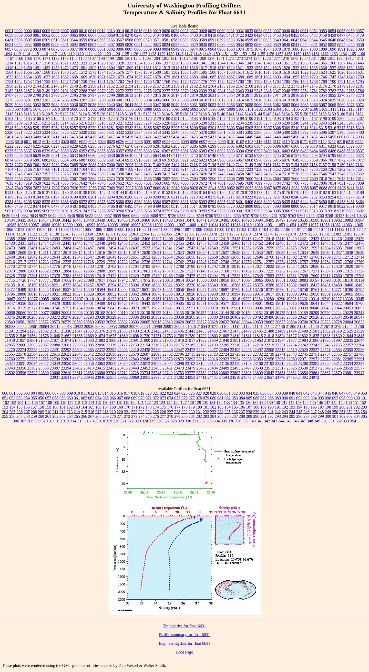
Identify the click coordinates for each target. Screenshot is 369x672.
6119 (286, 141)
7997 (129, 188)
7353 (46, 174)
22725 (235, 354)
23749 (167, 373)
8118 (360, 188)
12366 (167, 234)
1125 (125, 54)
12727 (77, 262)
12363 (133, 234)
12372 (234, 234)
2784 (341, 91)
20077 (44, 312)
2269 (92, 91)
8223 (249, 197)
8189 (9, 197)
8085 (305, 188)
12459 (224, 243)
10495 (269, 220)
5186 (212, 118)
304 (357, 416)
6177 (313, 141)
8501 (166, 206)
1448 (9, 67)
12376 (268, 234)
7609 (314, 178)
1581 (166, 72)
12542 (179, 248)
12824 (291, 266)
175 (163, 407)
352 (339, 421)
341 (260, 421)
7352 (37, 174)
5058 (249, 104)
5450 (295, 137)
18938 (213, 294)
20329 (111, 317)
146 (320, 402)
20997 (179, 326)
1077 (267, 49)
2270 (101, 91)
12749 (235, 262)
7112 (185, 165)
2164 (212, 86)
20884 (44, 326)
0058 (9, 35)
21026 (191, 326)
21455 (201, 331)
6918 (157, 160)
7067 (332, 160)
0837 (267, 44)
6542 (9, 155)
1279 (294, 58)
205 (12, 412)
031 (227, 393)
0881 (101, 49)
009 (70, 393)
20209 (314, 312)
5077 (46, 109)
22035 (348, 340)
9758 (255, 215)
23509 (258, 368)
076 (184, 398)
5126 (101, 114)
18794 (359, 289)
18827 (77, 294)
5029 (9, 104)
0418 (203, 35)
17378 (55, 275)
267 (91, 416)
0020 (166, 31)
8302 (37, 202)
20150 (246, 312)
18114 (359, 280)
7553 (9, 178)
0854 (341, 44)
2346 (267, 91)
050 (364, 393)
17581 (291, 275)
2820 (203, 95)
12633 (291, 252)
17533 (235, 275)
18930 (201, 294)
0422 (240, 35)
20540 (348, 317)
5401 (9, 137)
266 (84, 416)
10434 (10, 220)
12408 (167, 238)
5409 (37, 137)
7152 (276, 165)
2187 (28, 91)
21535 (10, 336)
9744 (191, 215)
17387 (77, 275)
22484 (224, 349)
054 (27, 398)
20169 (269, 312)
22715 (190, 354)
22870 (167, 359)
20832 (359, 322)
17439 (156, 275)
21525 (348, 331)
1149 (207, 54)
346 (296, 421)
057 (48, 398)
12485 (77, 248)
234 (220, 412)
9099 (55, 211)
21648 (55, 336)
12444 (55, 243)
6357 (120, 151)
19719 (21, 308)
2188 (37, 91)
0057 (360, 31)
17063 (145, 271)
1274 (248, 58)
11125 (43, 234)
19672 (337, 303)
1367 (341, 63)
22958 (280, 359)
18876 (156, 294)
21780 (190, 336)
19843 (111, 308)
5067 (323, 104)
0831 (212, 44)
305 (364, 416)
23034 (32, 363)
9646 (71, 215)
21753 (167, 336)
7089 (102, 165)
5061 (267, 104)
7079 (19, 165)
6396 (249, 151)
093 (306, 398)
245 (299, 412)
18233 (66, 285)
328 (174, 421)
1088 (314, 49)
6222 (9, 146)
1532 (295, 67)
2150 (92, 86)
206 (19, 412)
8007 (148, 188)
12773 (21, 266)
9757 (246, 215)
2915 (286, 95)
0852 (323, 44)
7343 (9, 174)
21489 (280, 331)
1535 (314, 67)
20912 (55, 326)
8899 (286, 206)
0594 (240, 40)
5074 (19, 109)
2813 (138, 95)
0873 (37, 49)
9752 (218, 215)
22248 (325, 345)
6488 (341, 151)
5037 (83, 104)
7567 (74, 178)
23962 (123, 377)
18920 (190, 294)
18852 (111, 294)
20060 (21, 312)
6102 (240, 141)
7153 (286, 165)
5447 (267, 137)
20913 (66, 326)
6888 (92, 160)
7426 (203, 174)
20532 (325, 317)
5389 (277, 132)
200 (342, 407)
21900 (145, 340)
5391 (295, 132)
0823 (157, 44)
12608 (10, 252)
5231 (212, 123)
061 (77, 398)
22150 (134, 345)
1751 (9, 81)
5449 (286, 137)
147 (327, 402)
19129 (122, 299)
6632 (64, 155)
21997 (337, 340)
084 (242, 398)
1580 (157, 72)
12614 (77, 252)
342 (267, 421)
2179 (341, 86)
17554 (280, 275)
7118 (194, 165)
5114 (359, 109)
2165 (221, 86)
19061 (325, 294)
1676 (138, 77)
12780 (89, 266)
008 (62, 393)
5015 (249, 100)
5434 (221, 137)
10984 (359, 220)
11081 (52, 229)
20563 (32, 322)
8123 (18, 192)
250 (335, 412)
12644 (55, 257)
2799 (111, 95)
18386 (269, 285)
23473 (179, 368)
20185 (291, 312)
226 (163, 412)
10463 (167, 220)
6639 (120, 155)
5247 (360, 123)
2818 (184, 95)
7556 (18, 178)
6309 (304, 146)
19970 (213, 308)
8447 (314, 202)
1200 (119, 58)
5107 (305, 109)
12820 (246, 266)
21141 (258, 326)
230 (192, 412)
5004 (148, 100)
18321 (167, 285)
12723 (43, 262)
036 (263, 393)
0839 (277, 44)
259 (34, 416)
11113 (350, 229)
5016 (258, 100)
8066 (258, 188)
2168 (249, 86)
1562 (350, 67)
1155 (261, 54)
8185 (350, 192)
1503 (101, 67)
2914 (277, 95)
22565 (10, 354)
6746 (194, 155)
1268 (202, 58)
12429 (359, 238)
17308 (337, 271)
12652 (145, 257)
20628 (213, 322)
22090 (77, 345)
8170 (240, 192)
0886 (120, 49)
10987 (34, 225)
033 (242, 393)
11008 (191, 225)
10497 (280, 220)
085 (249, 398)
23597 (32, 373)
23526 (291, 368)
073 (163, 398)
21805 (224, 336)
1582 (175, 72)
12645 (66, 257)
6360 (148, 151)
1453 (55, 67)
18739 (280, 289)
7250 (258, 169)
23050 (66, 363)
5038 (92, 104)
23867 (325, 373)
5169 (64, 118)
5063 (286, 104)
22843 (134, 359)
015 (113, 393)
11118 (10, 234)
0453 (277, 35)
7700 (267, 183)
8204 (111, 197)
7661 (148, 183)
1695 (295, 77)
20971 (145, 326)
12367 (178, 234)
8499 (157, 206)
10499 (291, 220)
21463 (213, 331)
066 (113, 398)
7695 (240, 183)
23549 (325, 368)
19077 (32, 299)
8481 (74, 206)
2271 (111, 91)
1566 (28, 72)
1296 (340, 58)
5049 (175, 104)
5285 (148, 128)
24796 (291, 377)
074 (170, 398)
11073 (19, 229)
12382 (336, 234)
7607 (304, 178)
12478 (359, 243)
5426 (194, 137)
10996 (124, 225)
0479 (360, 35)
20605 (145, 322)
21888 (111, 340)
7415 (175, 174)
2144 (37, 86)
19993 (246, 308)
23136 (224, 363)
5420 (138, 137)
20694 (291, 322)
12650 (122, 257)
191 (278, 407)
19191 (201, 299)
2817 (175, 95)
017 (127, 393)
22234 (291, 345)
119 (126, 402)
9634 (34, 215)
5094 (203, 109)
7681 (221, 183)
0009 (74, 31)
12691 (246, 257)
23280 (303, 363)
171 (134, 407)
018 (134, 393)
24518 (235, 377)
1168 (19, 58)
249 (328, 412)
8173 (258, 192)
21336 (66, 331)
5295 (175, 128)
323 (138, 421)
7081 (37, 165)
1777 (212, 81)
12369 (201, 234)
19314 (314, 299)
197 (321, 407)
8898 (277, 206)
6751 (240, 155)
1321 (64, 63)
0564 (92, 40)
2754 (304, 91)
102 (6, 402)
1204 (156, 58)
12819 (235, 266)
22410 (134, 349)
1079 (286, 49)
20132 (156, 312)
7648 (101, 183)
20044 (337, 308)
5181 (175, 118)
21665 (77, 336)
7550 (350, 174)
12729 (100, 262)
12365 (155, 234)
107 (42, 402)
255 (5, 416)
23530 (303, 368)
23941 (66, 377)
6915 (129, 160)
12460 (235, 243)
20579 (66, 322)
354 (353, 421)
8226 (258, 197)
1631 (360, 72)
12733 (122, 262)
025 (184, 393)
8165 (212, 192)
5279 (92, 128)
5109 (323, 109)
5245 (341, 123)
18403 (303, 285)
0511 (64, 40)
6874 (9, 160)
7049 (295, 160)
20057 (359, 308)
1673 (120, 77)
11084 (75, 229)
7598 (231, 178)
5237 (267, 123)
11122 (32, 234)
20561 (21, 322)
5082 (92, 109)
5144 (258, 114)
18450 (337, 285)
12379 (302, 234)
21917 (190, 340)
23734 (145, 373)
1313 (359, 58)
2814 (148, 95)
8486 (111, 206)
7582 (138, 178)
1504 (111, 67)
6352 (74, 151)
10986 (22, 225)
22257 (348, 345)
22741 (280, 354)
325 (152, 421)
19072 (21, 299)
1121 (89, 54)
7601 (258, 178)
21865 (43, 340)
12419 (280, 238)
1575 (111, 72)
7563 (55, 178)
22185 (190, 345)
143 (298, 402)
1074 (240, 49)
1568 (46, 72)
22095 (89, 345)
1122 (98, 54)
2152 (111, 86)
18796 (10, 294)
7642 (83, 183)
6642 (148, 155)
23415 (100, 368)
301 (335, 416)
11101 (230, 229)
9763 (292, 215)
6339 (46, 151)
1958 (9, 86)
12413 (224, 238)
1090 (332, 49)
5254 (55, 128)
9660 (126, 215)
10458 (134, 220)
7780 (295, 183)
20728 (337, 322)
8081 (286, 188)
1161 (316, 54)
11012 (202, 225)
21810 (235, 336)
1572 (83, 72)
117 (112, 402)
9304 (267, 211)
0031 (231, 31)
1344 (221, 63)
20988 (157, 326)
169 (120, 407)
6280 (148, 146)
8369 (74, 202)
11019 (247, 225)
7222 (240, 169)
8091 (332, 188)
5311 (304, 128)
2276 (157, 91)
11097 (186, 229)
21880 (89, 340)
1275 (257, 58)
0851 (314, 44)
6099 (222, 141)
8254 (332, 197)
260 (41, 416)
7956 (92, 188)
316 (88, 421)
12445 (66, 243)
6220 (359, 141)
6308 (295, 146)
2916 (295, 95)
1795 (360, 81)
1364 (314, 63)
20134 (167, 312)
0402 (148, 35)
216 (91, 412)
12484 (66, 248)
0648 (341, 40)
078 (199, 398)
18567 (77, 289)
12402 (122, 238)
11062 (336, 225)
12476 (337, 243)
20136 (190, 312)
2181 (360, 86)
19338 (348, 299)
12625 (201, 252)
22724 (224, 354)
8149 (148, 192)
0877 (74, 49)
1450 (28, 67)
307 (23, 421)
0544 (74, 40)
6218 (341, 141)
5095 (212, 109)
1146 (179, 54)
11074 (30, 229)
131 (212, 402)
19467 (167, 303)
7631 (55, 183)
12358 (88, 234)
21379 (111, 331)
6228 (64, 146)
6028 (139, 141)
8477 (55, 206)
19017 (269, 294)
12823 (280, 266)
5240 (295, 123)
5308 (277, 128)
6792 (304, 155)
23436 (122, 368)
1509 (129, 67)
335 (224, 421)
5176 (129, 118)
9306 (286, 211)
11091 (130, 229)
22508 (269, 349)
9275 (166, 211)
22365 (89, 349)
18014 (179, 280)
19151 (156, 299)
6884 (64, 160)
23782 (201, 373)
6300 (221, 146)
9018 (332, 206)
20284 (77, 317)
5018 (277, 100)
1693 (277, 77)
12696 (258, 257)
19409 (100, 303)
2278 (175, 91)
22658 (111, 354)
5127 (110, 114)
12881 (32, 271)
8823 (240, 206)
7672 (203, 183)
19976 (224, 308)
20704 (314, 322)
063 (91, 398)
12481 (32, 248)
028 (206, 393)
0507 (28, 40)
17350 (43, 275)
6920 (175, 160)
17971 (134, 280)
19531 (201, 303)
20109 (111, 312)
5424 (175, 137)
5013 (231, 100)
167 (105, 407)
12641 (21, 257)
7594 (194, 178)
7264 (360, 169)
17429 (134, 275)
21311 (55, 331)
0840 (286, 44)
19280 (269, 299)
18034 (213, 280)
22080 (55, 345)
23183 (246, 363)
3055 (332, 95)
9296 (221, 211)
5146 (276, 114)
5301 (212, 128)
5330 (101, 132)
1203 (146, 58)
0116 (120, 35)
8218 (240, 197)
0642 (295, 40)
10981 (325, 220)
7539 (304, 174)
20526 (291, 317)
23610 (66, 373)
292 (271, 416)
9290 (184, 211)
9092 (18, 211)
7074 (350, 160)
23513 (269, 368)
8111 (351, 188)
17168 (224, 271)
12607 (359, 248)
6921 (184, 160)
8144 (120, 192)
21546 (21, 336)
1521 (240, 67)
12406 (145, 238)
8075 (277, 188)
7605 (286, 178)
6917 (148, 160)
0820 (129, 44)
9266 (148, 211)
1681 (175, 77)
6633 (74, 155)
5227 (175, 123)
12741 (167, 262)
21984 (303, 340)
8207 (138, 197)
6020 (65, 141)
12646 (77, 257)
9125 (74, 211)
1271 (220, 58)
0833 (231, 44)
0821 (138, 44)
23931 (55, 377)
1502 (92, 67)
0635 (267, 40)
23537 (314, 368)
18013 (168, 280)
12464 (269, 243)
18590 (89, 289)
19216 (235, 299)
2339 (203, 91)
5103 (268, 109)
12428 (348, 238)
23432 (111, 368)
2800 (120, 95)
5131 (138, 114)
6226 (46, 146)
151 (356, 402)
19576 (213, 303)
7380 (74, 174)
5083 (102, 109)
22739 (269, 354)
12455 (179, 243)
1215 (174, 58)
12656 (190, 257)
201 (349, 407)
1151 (225, 54)
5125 (92, 114)
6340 (55, 151)
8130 (64, 192)
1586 (212, 72)
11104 (263, 229)
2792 (55, 95)
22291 (55, 349)
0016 (138, 31)
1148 (198, 54)
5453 (323, 137)
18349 (213, 285)
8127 (46, 192)
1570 (64, 72)
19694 (348, 303)
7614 (360, 178)
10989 (56, 225)
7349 (28, 174)
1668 (74, 77)
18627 (134, 289)
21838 (325, 336)
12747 (213, 262)
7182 (64, 169)
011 (84, 393)
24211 (168, 377)
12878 (359, 266)
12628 (235, 252)
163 (77, 407)
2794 (64, 95)
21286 (359, 326)
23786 (213, 373)
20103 (89, 312)
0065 (74, 35)
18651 (167, 289)
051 (5, 398)
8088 (323, 188)
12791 (201, 266)
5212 (46, 123)
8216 (221, 197)
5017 (267, 100)
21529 (359, 331)
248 (321, 412)
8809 (221, 206)
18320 (156, 285)
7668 (184, 183)
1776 (203, 81)
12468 (280, 243)
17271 (314, 271)
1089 (323, 49)
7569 (92, 178)
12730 (111, 262)
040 (292, 393)
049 (357, 393)
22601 (43, 354)
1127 (143, 54)
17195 (258, 271)
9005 (304, 206)
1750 (360, 77)
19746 (55, 308)
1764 (129, 81)
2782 (323, 91)
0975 (203, 49)
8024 (185, 188)
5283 (129, 128)
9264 (129, 211)
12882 (43, 271)
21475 (235, 331)
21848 (10, 340)
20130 (145, 312)
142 (291, 402)
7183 (74, 169)
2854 (231, 95)
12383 (347, 234)
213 (70, 412)
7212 (166, 169)
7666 (175, 183)
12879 (10, 271)
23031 (21, 363)
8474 (37, 206)
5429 (203, 137)
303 (349, 416)
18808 (21, 294)
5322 (28, 132)
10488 (235, 220)
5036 (74, 104)
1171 (46, 58)
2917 (304, 95)
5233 (231, 123)
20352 (156, 317)
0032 (240, 31)
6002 (350, 137)
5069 (341, 104)
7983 (120, 188)
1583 (184, 72)
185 (235, 407)
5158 (323, 114)
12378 (291, 234)
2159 (175, 86)
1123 (107, 54)
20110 (123, 312)
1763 (120, 81)
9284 (175, 211)
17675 (348, 275)
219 (113, 412)
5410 (46, 137)
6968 (249, 160)
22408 (122, 349)
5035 (64, 104)
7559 (46, 178)
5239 (286, 123)
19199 (213, 299)
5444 (240, 137)
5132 (147, 114)
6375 (175, 151)
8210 (166, 197)
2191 (64, 91)
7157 (323, 165)
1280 (303, 58)
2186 (18, 91)
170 (127, 407)
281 (192, 416)
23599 (43, 373)
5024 (323, 100)
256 (12, 416)
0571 (157, 40)
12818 (224, 266)
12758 (314, 262)
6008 (9, 141)
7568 (83, 178)
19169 (167, 299)
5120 (46, 114)
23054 (77, 363)
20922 (78, 326)
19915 (179, 308)
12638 (348, 252)
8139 (92, 192)
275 (149, 416)
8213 (194, 197)
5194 (286, 118)
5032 (37, 104)
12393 (55, 238)
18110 (348, 280)
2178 (332, 86)
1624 (323, 72)
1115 (35, 54)
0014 (120, 31)
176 (170, 407)
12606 (348, 248)
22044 (359, 340)
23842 (269, 373)
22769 (10, 359)
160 (55, 407)
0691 (64, 44)
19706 (359, 303)
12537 (145, 248)
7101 (148, 165)
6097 (203, 141)
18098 (326, 280)
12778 (66, 266)
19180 (190, 299)
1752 (18, 81)
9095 (37, 211)
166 (98, 407)
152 (363, 402)
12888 (100, 271)
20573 (55, 322)
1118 (62, 54)
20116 (134, 312)
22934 (235, 359)
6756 (286, 155)
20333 (122, 317)
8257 (341, 197)
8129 (55, 192)
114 (91, 402)
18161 (21, 285)
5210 (28, 123)
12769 (359, 262)
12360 (99, 234)
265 (77, 416)
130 (205, 402)
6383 (203, 151)
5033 (46, 104)
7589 (175, 178)
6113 (258, 141)
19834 (100, 308)
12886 (89, 271)
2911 (249, 95)
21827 (291, 336)
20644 (246, 322)
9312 (304, 211)
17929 (111, 280)
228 (177, 412)
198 (328, 407)
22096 (100, 345)
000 (5, 393)
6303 (249, 146)
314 (73, 421)
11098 (197, 229)
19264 (257, 299)
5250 (28, 128)
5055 (221, 104)
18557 (66, 289)
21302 (43, 331)
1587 (221, 72)
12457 (201, 243)
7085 (74, 165)
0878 (83, 49)
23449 (134, 368)
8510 (175, 206)
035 (256, 393)
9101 (64, 211)
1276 (266, 58)
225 (156, 412)
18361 (224, 285)
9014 (314, 206)
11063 (347, 225)
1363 (304, 63)
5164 (18, 118)
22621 (66, 354)
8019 (175, 188)
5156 (304, 114)
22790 (55, 359)
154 (12, 407)
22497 (258, 349)
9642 (52, 215)
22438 (145, 349)
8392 (194, 202)
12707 (303, 257)
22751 (314, 354)
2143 (28, 86)
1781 (249, 81)
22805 (77, 359)
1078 (277, 49)
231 (199, 412)
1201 (128, 58)
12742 (179, 262)
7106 (166, 165)
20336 (134, 317)
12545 (201, 248)
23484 (213, 368)
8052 (231, 188)
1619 (286, 72)
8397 (231, 202)
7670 (194, 183)
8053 (240, 188)
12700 (269, 257)
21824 (280, 336)
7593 (184, 178)
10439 (55, 220)
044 (321, 393)
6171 (304, 141)
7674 (212, 183)
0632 (258, 40)
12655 (179, 257)
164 (84, 407)
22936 (246, 359)
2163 (203, 86)
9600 (350, 211)
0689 (46, 44)
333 (210, 421)
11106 (285, 229)
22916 (213, 359)
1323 (83, 63)
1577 (129, 72)
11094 (164, 229)
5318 (350, 128)
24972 (314, 377)
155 (19, 407)
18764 (325, 289)
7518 (286, 174)
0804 (92, 44)
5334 (138, 132)
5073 (9, 109)
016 (120, 393)
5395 (314, 132)
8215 (212, 197)
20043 (325, 308)
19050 (314, 294)
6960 (221, 160)
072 (156, 398)
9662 (135, 215)
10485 (224, 220)
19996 (258, 308)
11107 (296, 229)
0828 (184, 44)
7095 (129, 165)
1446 (360, 63)
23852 (291, 373)
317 (95, 421)
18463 (359, 285)
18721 (246, 289)
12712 (348, 257)
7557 (28, 178)
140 (277, 402)
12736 (145, 262)
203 (364, 407)
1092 (350, 49)
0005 (46, 31)
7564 (64, 178)
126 (176, 402)
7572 (101, 178)
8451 (332, 202)
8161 (175, 192)
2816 (166, 95)
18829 (89, 294)
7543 (314, 174)
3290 (111, 100)
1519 (221, 67)
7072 (341, 160)
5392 (304, 132)
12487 (89, 248)
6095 (185, 141)
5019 (286, 100)
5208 (9, 123)
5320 (9, 132)
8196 (46, 197)
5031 (28, 104)
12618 (122, 252)
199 (335, 407)
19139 (134, 299)
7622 (46, 183)
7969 (111, 188)
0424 (258, 35)
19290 (280, 299)
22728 (246, 354)
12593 (314, 248)
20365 (190, 317)
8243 (286, 197)
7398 (120, 174)
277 (163, 416)
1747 (332, 77)
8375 (101, 202)
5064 (295, 104)
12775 (43, 266)
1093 (360, 49)
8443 (295, 202)
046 (335, 393)
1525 (277, 67)
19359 (32, 303)
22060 (21, 345)
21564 (32, 336)
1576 (120, 72)
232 (206, 412)
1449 (18, 67)
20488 (246, 317)
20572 (43, 322)
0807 (111, 44)
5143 (249, 114)
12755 (291, 262)
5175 (120, 118)
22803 (66, 359)
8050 (222, 188)
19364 (43, 303)
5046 (148, 104)
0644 (314, 40)
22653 (100, 354)
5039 (101, 104)
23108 (201, 363)
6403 (286, 151)
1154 (252, 54)
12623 (179, 252)
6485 (323, 151)
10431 (350, 215)
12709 (325, 257)
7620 (37, 183)
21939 (213, 340)
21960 (246, 340)
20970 (134, 326)
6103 (249, 141)
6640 (129, 155)
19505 (179, 303)
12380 (313, 234)
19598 (246, 303)
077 (192, 398)
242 (278, 412)
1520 (231, 67)
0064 (64, 35)
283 (206, 416)
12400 (100, 238)
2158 (166, 86)
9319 (341, 211)
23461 (167, 368)
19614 (280, 303)
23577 (359, 368)
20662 (269, 322)
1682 (184, 77)
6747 (203, 155)
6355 (101, 151)
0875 (55, 49)
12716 (10, 262)
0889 (148, 49)
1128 (152, 54)
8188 (360, 192)
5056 (231, 104)
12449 (111, 243)
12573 (280, 248)
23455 (156, 368)
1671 (101, 77)
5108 (314, 109)
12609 (21, 252)
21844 (348, 336)
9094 (28, 211)
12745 (201, 262)
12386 (21, 238)
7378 (64, 174)
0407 (184, 35)
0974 (194, 49)
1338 (175, 63)
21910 (179, 340)
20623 (190, 322)
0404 (157, 35)
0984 (212, 49)
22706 (179, 354)
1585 (203, 72)
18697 (224, 289)
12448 (100, 243)
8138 (83, 192)
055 (34, 398)
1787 (304, 81)
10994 (101, 225)
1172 (55, 58)
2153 (120, 86)
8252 (314, 197)
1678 (157, 77)
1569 (55, 72)
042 (306, 393)
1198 (101, 58)
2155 (138, 86)
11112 (339, 229)
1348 (258, 63)
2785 (350, 91)
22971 (303, 359)
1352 (295, 63)
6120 (295, 141)
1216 (183, 58)
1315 (18, 63)
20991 (168, 326)
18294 (111, 285)
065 (105, 398)
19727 (32, 308)
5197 (314, 118)
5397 (332, 132)
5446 (258, 137)
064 (98, 398)
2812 (129, 95)
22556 (359, 349)
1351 (286, 63)
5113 (350, 109)
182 (213, 407)
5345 (166, 132)
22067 (43, 345)
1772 (194, 81)
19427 (122, 303)
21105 (224, 326)
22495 (235, 349)
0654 (28, 44)
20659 (258, 322)
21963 (258, 340)
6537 (360, 151)
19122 (111, 299)
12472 (303, 243)
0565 (101, 40)
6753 (258, 155)
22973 (325, 359)
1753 (28, 81)
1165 (352, 54)
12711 (337, 257)
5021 (304, 100)
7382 (83, 174)
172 (141, 407)
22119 (111, 345)
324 (145, 421)
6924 (212, 160)
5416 (101, 137)
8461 (350, 202)
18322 (179, 285)
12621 (156, 252)
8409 (267, 202)
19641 (314, 303)
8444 (304, 202)
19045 (303, 294)
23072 (134, 363)
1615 (249, 72)
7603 (267, 178)
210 (48, 412)
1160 (307, 54)
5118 (28, 114)
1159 (297, 54)
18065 (258, 280)
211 (55, 412)
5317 (341, 128)
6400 (267, 151)
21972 (269, 340)
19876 (156, 308)
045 (328, 393)
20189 (303, 312)
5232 (221, 123)
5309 (286, 128)
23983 (145, 377)
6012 (37, 141)
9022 (341, 206)
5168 (55, 118)
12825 (303, 266)
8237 (277, 197)
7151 (267, 165)
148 (334, 402)
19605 (269, 303)
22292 (66, 349)
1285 (331, 58)
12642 (32, 257)
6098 (212, 141)
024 (177, 393)
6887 (83, 160)
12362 (122, 234)
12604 (325, 248)
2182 (9, 91)
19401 (89, 303)
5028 (360, 100)
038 (278, 393)
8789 (203, 206)
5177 (138, 118)
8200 (83, 197)
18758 (303, 289)
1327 (111, 63)
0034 (258, 31)
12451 (134, 243)
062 (84, 398)
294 (285, 416)
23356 (21, 368)
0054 (332, 31)
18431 (325, 285)
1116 (44, 54)
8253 (323, 197)
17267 (303, 271)
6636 (92, 155)
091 (292, 398)
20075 (32, 312)
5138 (203, 114)
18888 (167, 294)
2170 (267, 86)
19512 (190, 303)
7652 (120, 183)
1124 (116, 54)
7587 (166, 178)
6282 (166, 146)
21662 (66, 336)
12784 (134, 266)
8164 (203, 192)
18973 (224, 294)
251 (342, 412)
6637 (101, 155)
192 (285, 407)
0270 (129, 35)
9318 (332, 211)
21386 (122, 331)
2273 (129, 91)
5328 (83, 132)
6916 (138, 160)
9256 (101, 211)
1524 (267, 67)
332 (202, 421)
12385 (10, 238)
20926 (89, 326)
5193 (277, 118)
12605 (337, 248)
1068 (231, 49)
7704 (277, 183)
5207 (360, 118)
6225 (37, 146)
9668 (154, 215)
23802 (224, 373)
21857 (21, 340)
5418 (120, 137)
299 (321, 416)
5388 (267, 132)
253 (357, 412)
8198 (64, 197)
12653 (156, 257)
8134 (74, 192)
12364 (144, 234)
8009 (157, 188)
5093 (194, 109)
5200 (341, 118)
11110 (318, 229)
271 (120, 416)
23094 (167, 363)
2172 (286, 86)
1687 (231, 77)
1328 (120, 63)
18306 (134, 285)
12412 (213, 238)
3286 (74, 100)
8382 (138, 202)
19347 (10, 303)
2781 (314, 91)
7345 (18, 174)
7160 (350, 165)
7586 (157, 178)
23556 (337, 368)
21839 (337, 336)
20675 (280, 322)
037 (271, 393)
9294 (212, 211)
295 (292, 416)
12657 (201, 257)
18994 (235, 294)
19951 (190, 308)
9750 (209, 215)
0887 (129, 49)
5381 (221, 132)
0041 (295, 31)
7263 (350, 169)
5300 (203, 128)
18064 (247, 280)
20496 (269, 317)
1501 (83, 67)
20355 (167, 317)
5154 (286, 114)
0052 (314, 31)
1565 (18, 72)
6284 (184, 146)
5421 (148, 137)
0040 (286, 31)
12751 (258, 262)
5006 (166, 100)
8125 (28, 192)
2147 (64, 86)
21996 (325, 340)
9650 (80, 215)
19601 (258, 303)
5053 (212, 104)
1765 (138, 81)
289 (249, 416)
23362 (32, 368)
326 (159, 421)
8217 (231, 197)
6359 (138, 151)
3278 (360, 95)
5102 (258, 109)
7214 (184, 169)
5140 (221, 114)
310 (45, 421)
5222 (129, 123)
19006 (246, 294)
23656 (89, 373)
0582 (175, 40)
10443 (77, 220)
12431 (21, 243)
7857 (37, 188)
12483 (55, 248)
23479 (190, 368)
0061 (37, 35)
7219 (212, 169)
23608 (55, 373)
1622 (304, 72)
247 (314, 412)
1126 (134, 54)
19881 (167, 308)
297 (306, 416)
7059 (314, 160)
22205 (224, 345)
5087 (139, 109)
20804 (348, 322)
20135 (178, 312)
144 (306, 402)
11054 (291, 225)
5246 (350, 123)
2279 (184, 91)
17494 (213, 275)
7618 (18, 183)
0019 (157, 31)
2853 (221, 95)
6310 (314, 146)
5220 (111, 123)
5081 (83, 109)
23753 (179, 373)
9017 (323, 206)
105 (27, 402)
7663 (157, 183)
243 (285, 412)
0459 (332, 35)
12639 (359, 252)
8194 (37, 197)
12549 (213, 248)
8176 (286, 192)
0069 (111, 35)
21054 (202, 326)
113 (84, 402)
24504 (224, 377)
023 (170, 393)
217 (98, 412)
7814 (332, 183)
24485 (212, 377)
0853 (332, 44)
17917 (100, 280)
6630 (46, 155)
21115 (235, 326)
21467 (224, 331)
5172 (92, 118)
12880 (21, 271)
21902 (156, 340)
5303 (231, 128)
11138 (54, 234)
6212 (332, 141)
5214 (64, 123)
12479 (10, 248)
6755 (277, 155)
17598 (303, 275)
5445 (249, 137)
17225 (269, 271)
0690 (55, 44)
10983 (348, 220)
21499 (303, 331)
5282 (120, 128)
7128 (203, 165)
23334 (348, 363)
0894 (166, 49)
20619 (167, 322)
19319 (325, 299)
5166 (37, 118)
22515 (280, 349)
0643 (304, 40)
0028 (203, 31)
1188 (83, 58)
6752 (249, 155)
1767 (157, 81)
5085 (120, 109)
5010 (203, 100)
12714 (359, 257)
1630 (350, 72)
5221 (120, 123)
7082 (46, 165)
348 (310, 421)
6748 (212, 155)
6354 (92, 151)
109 (56, 402)
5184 (203, 118)
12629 (246, 252)
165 (91, 407)
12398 (89, 238)
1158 (288, 54)
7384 (92, 174)
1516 (194, 67)
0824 (166, 44)
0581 (166, 40)
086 (256, 398)
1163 (334, 54)
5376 (184, 132)
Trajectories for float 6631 (184, 626)
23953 (111, 377)
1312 (349, 58)
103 (13, 402)
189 (263, 407)
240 (263, 412)
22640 (77, 354)
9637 (43, 215)
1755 (46, 81)
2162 (194, 86)
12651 (134, 257)
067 (120, 398)
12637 (337, 252)
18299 (122, 285)
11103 (252, 229)
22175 (179, 345)
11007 (180, 225)
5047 (157, 104)
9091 (9, 211)
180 (199, 407)
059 (62, 398)
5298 (184, 128)
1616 (258, 72)
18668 (190, 289)
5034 (55, 104)
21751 (156, 336)
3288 (92, 100)
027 (199, 393)
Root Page (184, 652)
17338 (21, 275)
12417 (258, 238)
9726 (172, 215)
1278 (285, 58)
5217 (92, 123)
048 (349, 393)
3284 (55, 100)
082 (227, 398)
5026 (341, 100)
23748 (156, 373)
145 (313, 402)
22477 (213, 349)
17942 (123, 280)
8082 (295, 188)
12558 (258, 248)
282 (199, 416)
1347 (249, 63)
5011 (212, 100)
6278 (129, 146)
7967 (102, 188)
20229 (348, 312)
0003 (28, 31)
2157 (157, 86)
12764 (325, 262)
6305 (267, 146)
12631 (269, 252)
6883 (55, 160)
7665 (166, 183)
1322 (74, 63)
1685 (212, 77)
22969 (291, 359)
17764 (32, 280)
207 (27, 412)
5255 (64, 128)
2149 (83, 86)
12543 (190, 248)
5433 (212, 137)
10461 (156, 220)
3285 (64, 100)
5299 (194, 128)
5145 (267, 114)
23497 (246, 368)
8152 (166, 192)
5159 (332, 114)
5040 (111, 104)
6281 (157, 146)
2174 (304, 86)
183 (220, 407)
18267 (89, 285)
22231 (280, 345)
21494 (291, 331)
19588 (235, 303)
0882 (111, 49)
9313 (314, 211)
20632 (224, 322)
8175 (277, 192)
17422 (111, 275)
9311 (295, 211)
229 (184, 412)
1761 (101, 81)
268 (98, 416)
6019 (56, 141)
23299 (325, 363)
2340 (212, 91)
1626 (341, 72)
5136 (184, 114)
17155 (213, 271)
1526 (286, 67)
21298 (32, 331)
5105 (286, 109)
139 (270, 402)
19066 (359, 294)
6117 (277, 141)
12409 (179, 238)
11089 (108, 229)
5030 (18, 104)
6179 (323, 141)
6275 (101, 146)
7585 (148, 178)
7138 (212, 165)
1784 (277, 81)
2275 (148, 91)
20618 (156, 322)
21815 (258, 336)
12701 (280, 257)
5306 (258, 128)
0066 (83, 35)
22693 (156, 354)
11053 (280, 225)
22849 (145, 359)
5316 (332, 128)
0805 (101, 44)
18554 (55, 289)
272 (127, 416)
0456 (304, 35)
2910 (240, 95)
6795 (332, 155)
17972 (145, 280)
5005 (157, 100)
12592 (303, 248)
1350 (277, 63)
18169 (32, 285)
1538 (341, 67)
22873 (179, 359)
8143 (111, 192)
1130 (170, 54)
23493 (235, 368)
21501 (314, 331)
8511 (184, 206)
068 (127, 398)
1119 (71, 54)
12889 (111, 271)
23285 (314, 363)
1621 (295, 72)
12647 (89, 257)
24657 (269, 377)
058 (55, 398)
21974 (280, 340)
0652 (18, 44)
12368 (189, 234)
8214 (203, 197)
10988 (45, 225)
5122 (64, 114)
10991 (79, 225)
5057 (240, 104)
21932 (201, 340)
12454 (167, 243)
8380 (120, 202)
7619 (28, 183)
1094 (8, 54)
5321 (18, 132)
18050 (224, 280)
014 (105, 393)
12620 (145, 252)
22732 (258, 354)
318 (102, 421)
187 (249, 407)
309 (37, 421)
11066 (8, 229)
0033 (249, 31)
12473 (314, 243)
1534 (304, 67)
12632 (280, 252)
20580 (77, 322)
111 (70, 402)
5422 (157, 137)
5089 (157, 109)
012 (91, 393)
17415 (100, 275)
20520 (280, 317)
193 (292, 407)
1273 (239, 58)
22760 (359, 354)
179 (192, 407)
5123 (73, 114)
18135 (10, 285)
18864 (145, 294)
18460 (348, 285)
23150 (235, 363)
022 (163, 393)
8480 (64, 206)
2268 (83, 91)
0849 (304, 44)
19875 (145, 308)
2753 (295, 91)
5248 (9, 128)
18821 (55, 294)
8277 (350, 197)
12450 (122, 243)
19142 (145, 299)
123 (155, 402)
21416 (145, 331)
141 (284, 402)
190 (271, 407)
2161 (184, 86)
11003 (169, 225)
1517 (203, 67)
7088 (92, 165)
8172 (249, 192)
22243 (314, 345)
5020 (295, 100)
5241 (304, 123)
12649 (111, 257)
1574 (101, 72)
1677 (148, 77)
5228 (184, 123)
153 (5, 407)
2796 (83, 95)
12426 (337, 238)
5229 (194, 123)
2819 (194, 95)
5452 (314, 137)
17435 (145, 275)
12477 (348, 243)
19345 (359, 299)
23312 (337, 363)
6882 (46, 160)
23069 (111, 363)
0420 (221, 35)
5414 (83, 137)
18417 (314, 285)
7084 (65, 165)
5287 (157, 128)
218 (105, 412)
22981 (337, 359)
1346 (240, 63)
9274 (157, 211)
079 (206, 398)
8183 (332, 192)
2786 (360, 91)
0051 (304, 31)
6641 (138, 155)
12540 (156, 248)
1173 (64, 58)
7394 (111, 174)
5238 (277, 123)
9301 (240, 211)
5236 (258, 123)
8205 (120, 197)
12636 (325, 252)
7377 (55, 174)
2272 (120, 91)
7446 (231, 174)
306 (16, 421)
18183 (43, 285)
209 (41, 412)
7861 (46, 188)
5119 (36, 114)
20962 (123, 326)
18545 (43, 289)
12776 (55, 266)
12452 (145, 243)
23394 (66, 368)
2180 (350, 86)
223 (141, 412)
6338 (37, 151)
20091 (66, 312)
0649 (350, 40)
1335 (148, 63)
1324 (92, 63)
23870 (337, 373)
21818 (269, 336)
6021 (74, 141)
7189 (129, 169)
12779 (77, 266)
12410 (190, 238)
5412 (64, 137)
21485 (258, 331)
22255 (337, 345)
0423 (249, 35)
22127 (122, 345)
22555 (348, 349)
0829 (194, 44)
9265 (138, 211)
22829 (111, 359)
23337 (359, 363)
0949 (175, 49)
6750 (231, 155)
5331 (111, 132)
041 (299, 393)
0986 (221, 49)
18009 (156, 280)
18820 (43, 294)
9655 (98, 215)
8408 (258, 202)
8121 (9, 192)
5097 (222, 109)
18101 (337, 280)
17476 (201, 275)
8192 (18, 197)
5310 (295, 128)
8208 (148, 197)
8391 (184, 202)
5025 (332, 100)
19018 (280, 294)
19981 (235, 308)
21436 (179, 331)
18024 (190, 280)
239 (256, 412)
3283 (46, 100)
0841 (295, 44)
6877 (18, 160)
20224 (336, 312)
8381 (129, 202)
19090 (55, 299)
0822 (148, 44)
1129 (161, 54)
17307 (325, 271)
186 (242, 407)
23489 (224, 368)
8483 (92, 206)
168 (113, 407)
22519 (291, 349)
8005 (139, 188)
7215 (194, 169)
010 (77, 393)
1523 (258, 67)
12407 (156, 238)
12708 (314, 257)
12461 (246, 243)
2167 (240, 86)
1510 (138, 67)
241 (271, 412)
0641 (286, 40)
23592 (10, 373)
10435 (21, 220)
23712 (122, 373)
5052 (203, 104)
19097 (66, 299)
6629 (37, 155)
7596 (212, 178)
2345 (258, 91)
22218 (258, 345)
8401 (240, 202)
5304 (240, 128)
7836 (350, 183)
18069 (269, 280)
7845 (9, 188)
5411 (55, 137)
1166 (361, 54)
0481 (9, 40)
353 (346, 421)
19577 (224, 303)
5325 (55, 132)
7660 (138, 183)
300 (328, 416)
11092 (142, 229)
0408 (194, 35)
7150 (258, 165)
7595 (203, 178)
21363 (89, 331)
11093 (153, 229)
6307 (286, 146)
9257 (111, 211)
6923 (203, 160)
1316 (28, 63)
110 (63, 402)
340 (253, 421)
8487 (120, 206)
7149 (249, 165)
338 (238, 421)
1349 (267, 63)
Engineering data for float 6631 (184, 643)
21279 (336, 326)
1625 (332, 72)
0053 (323, 31)
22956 (269, 359)
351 (332, 421)
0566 (111, 40)
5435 (231, 137)
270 (113, 416)
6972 (267, 160)
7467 (249, 174)
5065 (304, 104)
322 (131, 421)
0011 (92, 31)
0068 (101, 35)
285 (220, 416)
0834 (240, 44)
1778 (221, 81)
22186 (201, 345)
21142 (269, 326)
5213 (55, 123)
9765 (310, 215)
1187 (73, 58)
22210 (235, 345)
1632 (9, 77)
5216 (83, 123)
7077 (360, 160)
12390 (43, 238)
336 (231, 421)
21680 (122, 336)
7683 (231, 183)
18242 (77, 285)
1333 (129, 63)
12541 (167, 248)
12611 (43, 252)
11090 (119, 229)
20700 (303, 322)
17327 (359, 271)
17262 (280, 271)
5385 (249, 132)
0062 (46, 35)
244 (292, 412)
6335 (9, 151)
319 (109, 421)
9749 (200, 215)
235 (227, 412)
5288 (166, 128)
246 (306, 412)
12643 (43, 257)
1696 (304, 77)
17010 (134, 271)
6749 (221, 155)
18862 (134, 294)
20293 (89, 317)
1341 (203, 63)
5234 (240, 123)
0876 (64, 49)
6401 (277, 151)
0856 (360, 44)
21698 (134, 336)
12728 (89, 262)
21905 (167, 340)
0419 (212, 35)
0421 (231, 35)
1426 (350, 63)
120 (133, 402)
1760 (92, 81)
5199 (332, 118)
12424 (325, 238)
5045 (138, 104)
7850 (28, 188)
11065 (358, 225)
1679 (166, 77)
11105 (274, 229)
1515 (184, 67)
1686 (221, 77)
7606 (295, 178)
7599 (240, 178)
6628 (28, 155)
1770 (184, 81)
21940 (224, 340)
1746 (323, 77)
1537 (332, 67)
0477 (341, 35)
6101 (231, 141)
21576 (43, 336)
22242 (303, 345)
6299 (212, 146)
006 (48, 393)
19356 (21, 303)
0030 (221, 31)
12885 (77, 271)
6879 (28, 160)
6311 (323, 146)
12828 (337, 266)
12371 (223, 234)
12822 (269, 266)
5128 (120, 114)
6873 (360, 155)
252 (349, 412)
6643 (157, 155)
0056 (350, 31)
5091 (175, 109)
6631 (55, 155)
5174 (111, 118)
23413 (89, 368)
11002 (158, 225)
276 (156, 416)
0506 (18, 40)
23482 (201, 368)
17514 (224, 275)
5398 (341, 132)
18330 (190, 285)
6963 (231, 160)
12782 (111, 266)
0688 (37, 44)
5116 (19, 114)
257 (19, 416)
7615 (9, 183)
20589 (89, 322)
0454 (286, 35)
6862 (341, 155)
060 (70, 398)
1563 (360, 67)
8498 (148, 206)
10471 (201, 220)
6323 (332, 146)
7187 (111, 169)
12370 (212, 234)
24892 (303, 377)
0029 (212, 31)
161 (62, 407)
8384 (157, 202)
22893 (190, 359)
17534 (246, 275)
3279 (9, 100)
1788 (314, 81)
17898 (89, 280)
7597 (221, 178)
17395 (89, 275)
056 (41, 398)
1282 (322, 58)
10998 (146, 225)
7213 (175, 169)
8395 (221, 202)
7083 (56, 165)
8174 (267, 192)
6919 (166, 160)
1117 (53, 54)
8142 (101, 192)
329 (181, 421)
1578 (138, 72)
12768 (348, 262)
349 (317, 421)
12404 (134, 238)
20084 (55, 312)
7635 (64, 183)
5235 (249, 123)
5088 (148, 109)
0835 (249, 44)
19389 (66, 303)
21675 (111, 336)
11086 (97, 229)
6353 (83, 151)
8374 (92, 202)
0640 (277, 40)
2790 (37, 95)
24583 (257, 377)
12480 (21, 248)
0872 (28, 49)
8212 (184, 197)
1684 (203, 77)
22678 (134, 354)
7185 (92, 169)
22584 (32, 354)
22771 (21, 359)
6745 (184, 155)
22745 (303, 354)
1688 (240, 77)
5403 (28, 137)
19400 (77, 303)
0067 (92, 35)
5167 (46, 118)
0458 (323, 35)
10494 (258, 220)
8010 (166, 188)
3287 (83, 100)
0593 (231, 40)
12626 (213, 252)
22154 (145, 345)
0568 (129, 40)
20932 (100, 326)
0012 (101, 31)
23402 (77, 368)
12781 (100, 266)
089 (278, 398)
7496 (267, 174)
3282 (37, 100)
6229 (74, 146)
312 (59, 421)
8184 (341, 192)
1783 (267, 81)
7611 (332, 178)
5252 (46, 128)
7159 (341, 165)
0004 (37, 31)
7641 (74, 183)
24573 (246, 377)
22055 (10, 345)
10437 (43, 220)
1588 (231, 72)
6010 (19, 141)
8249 (304, 197)
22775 (32, 359)
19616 (291, 303)
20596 (111, 322)
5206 (350, 118)
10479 (213, 220)
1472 (64, 67)
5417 (111, 137)
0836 (258, 44)
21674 (100, 336)
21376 (100, 331)
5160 (341, 114)
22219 (269, 345)
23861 (314, 373)
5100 (240, 109)
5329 (92, 132)
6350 (64, 151)
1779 (231, 81)
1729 (314, 77)
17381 (66, 275)
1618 (277, 72)
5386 (258, 132)
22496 (246, 349)
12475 (325, 243)
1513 (166, 67)
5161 (350, 114)
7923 (65, 188)
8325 (46, 202)
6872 (350, 155)
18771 (337, 289)
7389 (101, 174)
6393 (231, 151)
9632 (24, 215)
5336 (148, 132)
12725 (66, 262)
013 (98, 393)
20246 (10, 317)
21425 (156, 331)
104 (20, 402)
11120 (21, 234)
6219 (350, 141)
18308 (145, 285)
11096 (175, 229)
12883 (55, 271)
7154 (295, 165)
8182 (323, 192)
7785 (304, 183)
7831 (341, 183)
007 (55, 393)
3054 (323, 95)
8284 (18, 202)
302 (342, 416)
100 (357, 398)
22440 (156, 349)
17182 (246, 271)
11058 (325, 225)
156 (27, 407)
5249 (18, 128)
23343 (10, 368)
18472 (10, 289)
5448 (277, 137)
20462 (235, 317)
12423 (314, 238)
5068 (332, 104)
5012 (221, 100)
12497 (134, 248)
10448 (89, 220)
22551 (325, 349)
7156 (313, 165)
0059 (18, 35)
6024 (102, 141)
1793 (350, 81)
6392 (221, 151)
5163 (9, 118)
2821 (212, 95)
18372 (246, 285)
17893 (78, 280)
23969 (134, 377)
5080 (74, 109)
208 (34, 412)
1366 (332, 63)
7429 (212, 174)
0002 (18, 31)
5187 (221, 118)
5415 (92, 137)
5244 (332, 123)
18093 (303, 280)
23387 (55, 368)
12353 (76, 234)
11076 (41, 229)
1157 (279, 54)
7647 (92, 183)
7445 (221, 174)
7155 (304, 165)
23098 (179, 363)
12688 (235, 257)
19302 (303, 299)
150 (349, 402)
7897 (56, 188)
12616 (100, 252)
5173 (101, 118)
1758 (74, 81)
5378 (203, 132)
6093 (166, 141)
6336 (18, 151)
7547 (332, 174)
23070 (122, 363)
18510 (32, 289)
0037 (277, 31)
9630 (6, 215)
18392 (291, 285)
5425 (184, 137)
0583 (184, 40)
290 (256, 416)
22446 (167, 349)
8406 (249, 202)
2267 (74, 91)
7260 (323, 169)
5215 (74, 123)
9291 (194, 211)
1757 (64, 81)
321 (123, 421)
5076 (37, 109)
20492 (258, 317)
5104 (277, 109)
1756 (55, 81)
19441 (134, 303)
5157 (313, 114)
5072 (360, 104)
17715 (10, 280)
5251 (37, 128)
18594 (100, 289)
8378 (111, 202)
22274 (21, 349)
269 (105, 416)
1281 (313, 58)
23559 (348, 368)
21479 (246, 331)
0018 (148, 31)
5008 (184, 100)
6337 (28, 151)
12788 (179, 266)
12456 (190, 243)
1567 (37, 72)
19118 (100, 299)
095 (321, 398)
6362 (166, 151)
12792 (213, 266)
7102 (157, 165)
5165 (28, 118)
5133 (156, 114)
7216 (203, 169)
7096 (139, 165)
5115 (9, 114)
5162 (359, 114)
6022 (83, 141)
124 (162, 402)
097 (335, 398)
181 (206, 407)
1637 (46, 77)
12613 (66, 252)
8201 (92, 197)
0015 (129, 31)
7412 (166, 174)
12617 (111, 252)
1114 (26, 54)
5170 (74, 118)
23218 (280, 363)
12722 (32, 262)
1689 (249, 77)
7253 (286, 169)
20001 (269, 308)
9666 (144, 215)
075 (177, 398)
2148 (74, 86)
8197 (55, 197)
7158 (332, 165)
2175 (314, 86)
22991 (359, 359)
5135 (175, 114)
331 (195, 421)
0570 (148, 40)
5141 (230, 114)
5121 (55, 114)
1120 (80, 54)
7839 (360, 183)
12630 (258, 252)
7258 (314, 169)
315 (80, 421)
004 (34, 393)
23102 (190, 363)
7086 (83, 165)
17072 (156, 271)
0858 (18, 49)
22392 (111, 349)
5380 (212, 132)
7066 (323, 160)
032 (235, 393)
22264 (359, 345)
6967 (240, 160)
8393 (203, 202)
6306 (277, 146)
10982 (337, 220)
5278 (83, 128)
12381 (325, 234)
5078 (56, 109)
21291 (10, 331)
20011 (291, 308)
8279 (360, 197)
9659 (117, 215)
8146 (138, 192)
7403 (138, 174)
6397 (258, 151)
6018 (46, 141)
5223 (138, 123)
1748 (341, 77)
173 (149, 407)
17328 (10, 275)
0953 (184, 49)
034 (249, 393)
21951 (235, 340)
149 (342, 402)
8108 (341, 188)
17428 (122, 275)
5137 (193, 114)
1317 (37, 63)
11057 (313, 225)
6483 (304, 151)
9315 (323, 211)
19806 (89, 308)
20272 (55, 317)
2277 (166, 91)
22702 (167, 354)
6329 (350, 146)
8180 (314, 192)
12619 (134, 252)
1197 (92, 58)
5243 (323, 123)
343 (274, 421)
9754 (227, 215)
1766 (148, 81)
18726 (258, 289)
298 (314, 416)
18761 (314, 289)
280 (184, 416)
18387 (280, 285)
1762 (111, 81)
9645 (61, 215)
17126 (179, 271)
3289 (101, 100)
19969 (201, 308)
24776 (280, 377)
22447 (179, 349)
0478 (350, 35)
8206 (129, 197)
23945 (89, 377)
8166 (221, 192)
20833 (10, 326)
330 (188, 421)
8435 (286, 202)
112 (77, 402)
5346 (175, 132)
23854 (303, 373)
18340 (201, 285)
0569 (138, 40)
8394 (212, 202)
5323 (37, 132)
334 (217, 421)
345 (288, 421)
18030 (202, 280)
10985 (11, 225)
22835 (122, 359)
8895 (258, 206)
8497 (138, 206)
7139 (221, 165)
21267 (325, 326)
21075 (213, 326)
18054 (235, 280)
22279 (43, 349)
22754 (325, 354)
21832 (303, 336)
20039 (303, 308)
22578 (21, 354)
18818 (32, 294)
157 (34, 407)
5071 (350, 104)
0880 (92, 49)
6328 (341, 146)
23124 (213, 363)
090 (285, 398)
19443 (145, 303)
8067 (268, 188)
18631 (145, 289)
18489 (21, 289)
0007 (64, 31)
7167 (37, 169)
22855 (156, 359)
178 (184, 407)
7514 (277, 174)
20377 (201, 317)
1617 (267, 72)
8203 (101, 197)
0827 (175, 44)
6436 (295, 151)
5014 (240, 100)
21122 (246, 326)
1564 (9, 72)
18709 (235, 289)
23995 (156, 377)
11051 (269, 225)
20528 (314, 317)
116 (105, 402)
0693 (83, 44)
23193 (269, 363)
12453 (156, 243)
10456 (122, 220)
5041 (120, 104)
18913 (179, 294)
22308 (77, 349)
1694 (286, 77)
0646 (332, 40)
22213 (246, 345)
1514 (175, 67)
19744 (43, 308)
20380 (213, 317)
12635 (314, 252)
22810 (89, 359)
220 (120, 412)
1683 (194, 77)
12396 (77, 238)
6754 (267, 155)
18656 (179, 289)
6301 (231, 146)
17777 (44, 280)
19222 (246, 299)
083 (235, 398)
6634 (83, 155)
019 (141, 393)
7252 (277, 169)
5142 (239, 114)
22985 (348, 359)
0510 (55, 40)
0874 (46, 49)
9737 (181, 215)
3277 (350, 95)
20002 (280, 308)
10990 (68, 225)
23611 (77, 373)
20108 (100, 312)
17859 (55, 280)
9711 (163, 215)
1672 (111, 77)
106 (35, 402)
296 (299, 416)
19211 (224, 299)
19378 (55, 303)
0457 (314, 35)
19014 (258, 294)
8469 (18, 206)
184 (227, 407)
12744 (190, 262)
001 (12, 393)
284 (213, 416)
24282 (179, 377)
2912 (258, 95)
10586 (314, 220)
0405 (166, 35)
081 (220, 398)
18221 (55, 285)
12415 (235, 238)
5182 (184, 118)
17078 (167, 271)
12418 (269, 238)
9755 (237, 215)
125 (169, 402)
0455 (295, 35)
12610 (32, 252)
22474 (201, 349)
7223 (249, 169)
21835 (314, 336)
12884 (66, 271)
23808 (246, 373)
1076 (258, 49)
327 (166, 421)
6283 (175, 146)
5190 (249, 118)
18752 (291, 289)
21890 (122, 340)
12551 (235, 248)
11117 (361, 229)
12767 (337, 262)
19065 (348, 294)
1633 (18, 77)
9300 (231, 211)
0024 (175, 31)
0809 (120, 44)
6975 (277, 160)
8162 (184, 192)
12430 (10, 243)
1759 (83, 81)
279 (177, 416)
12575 (291, 248)
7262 (341, 169)
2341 (221, 91)
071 (149, 398)
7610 (323, 178)
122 (148, 402)
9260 (120, 211)
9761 (274, 215)
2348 (286, 91)
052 (12, 398)
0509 (46, 40)
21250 (314, 326)
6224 (28, 146)
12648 (100, 257)
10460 (145, 220)
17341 (32, 275)
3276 (341, 95)
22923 (224, 359)
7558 (37, 178)
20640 (235, 322)
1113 (17, 54)
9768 (329, 215)
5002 (129, 100)
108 (49, 402)
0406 (175, 35)
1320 (55, 63)
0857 (9, 49)
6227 (55, 146)
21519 (337, 331)
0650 (360, 40)
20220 (325, 312)
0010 (83, 31)
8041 (212, 188)
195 (306, 407)
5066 (314, 104)
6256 (92, 146)
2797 (92, 95)
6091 (148, 141)
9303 (258, 211)
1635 (37, 77)
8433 (277, 202)
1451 (37, 67)
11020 (258, 225)
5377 (194, 132)
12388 (32, 238)
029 (213, 393)
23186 (258, 363)
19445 (156, 303)
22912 (201, 359)
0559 (83, 40)
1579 (148, 72)
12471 (291, 243)
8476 (46, 206)
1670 (92, 77)
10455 (111, 220)
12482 (43, 248)
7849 (19, 188)
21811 (246, 336)
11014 (213, 225)
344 (281, 421)
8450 (323, 202)
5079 (65, 109)
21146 (280, 326)
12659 (224, 257)
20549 (10, 322)
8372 (83, 202)
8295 (28, 202)
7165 (18, 169)
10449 (100, 220)
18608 (122, 289)
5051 (194, 104)
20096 (78, 312)
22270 (10, 349)
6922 (194, 160)
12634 (303, 252)
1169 (28, 58)
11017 (224, 225)
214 (77, 412)
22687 (145, 354)
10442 (66, 220)
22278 (32, 349)
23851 (280, 373)
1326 (101, 63)
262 (55, 416)
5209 (18, 123)
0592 (221, 40)
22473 (190, 349)
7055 (304, 160)
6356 (111, 151)
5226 (166, 123)
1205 (165, 58)
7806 (323, 183)
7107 (175, 165)
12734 (134, 262)
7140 (230, 165)
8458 (341, 202)
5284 (138, 128)
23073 (145, 363)
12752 (269, 262)
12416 (246, 238)
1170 (37, 58)
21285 (347, 326)
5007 (175, 100)
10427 (339, 215)
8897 (267, 206)
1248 (193, 58)
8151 (157, 192)
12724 (55, 262)
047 (342, 393)
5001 (120, 100)
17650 (337, 275)
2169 (258, 86)
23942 (78, 377)
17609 (314, 275)
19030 (291, 294)
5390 (286, 132)
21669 (89, 336)
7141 (239, 165)
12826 (314, 266)
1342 (212, 63)
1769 (175, 81)
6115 (267, 141)
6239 (83, 146)
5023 (314, 100)
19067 (10, 299)
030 (220, 393)
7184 (83, 169)
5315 (323, 128)
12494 (111, 248)
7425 (194, 174)
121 (141, 402)
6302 (240, 146)
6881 (37, 160)
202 (357, 407)
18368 (235, 285)
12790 (190, 266)
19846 (122, 308)
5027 (350, 100)
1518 (212, 67)
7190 (138, 169)
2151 (101, 86)
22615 (55, 354)
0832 (221, 44)
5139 (212, 114)
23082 (156, 363)
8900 (295, 206)
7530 (295, 174)
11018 (235, 225)
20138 (212, 312)
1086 (295, 49)
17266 (291, 271)
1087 (304, 49)
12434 (43, 243)
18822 (66, 294)
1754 (37, 81)
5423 (166, 137)
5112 (341, 109)
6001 (341, 137)
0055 (341, 31)
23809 (258, 373)
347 (303, 421)
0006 (55, 31)
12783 (122, 266)
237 (242, 412)
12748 (224, 262)
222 (134, 412)
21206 (291, 326)
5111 (332, 109)
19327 (336, 299)
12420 (291, 238)
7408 (157, 174)
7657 (129, 183)
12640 (10, 257)
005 (41, 393)
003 (27, 393)
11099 (208, 229)
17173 (235, 271)
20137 (201, 312)
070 (141, 398)
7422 (184, 174)
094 (314, 398)
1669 (83, 77)
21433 (167, 331)
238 (249, 412)
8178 (295, 192)
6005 (360, 137)
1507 (120, 67)
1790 (332, 81)
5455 (332, 137)
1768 (166, 81)
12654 (167, 257)
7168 (46, 169)
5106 (295, 109)
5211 (37, 123)
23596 (21, 373)
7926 (74, 188)
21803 (213, 336)
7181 (55, 169)
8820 (231, 206)
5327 (74, 132)
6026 (120, 141)
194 (299, 407)
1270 (211, 58)
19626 (303, 303)
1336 (157, 63)
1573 (92, 72)
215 (84, 412)
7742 (286, 183)
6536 (350, 151)
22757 (348, 354)
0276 (138, 35)
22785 (43, 359)
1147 (188, 54)
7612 (341, 178)
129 (198, 402)
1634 (28, 77)
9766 (320, 215)
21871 (55, 340)
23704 (111, 373)
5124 (83, 114)
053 (19, 398)
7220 (221, 169)
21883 (100, 340)
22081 (66, 345)
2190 (55, 91)
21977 (291, 340)
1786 (295, 81)
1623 (314, 72)
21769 (179, 336)
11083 (64, 229)
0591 (212, 40)
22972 (314, 359)
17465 (167, 275)
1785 (286, 81)
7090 (111, 165)
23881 (348, 373)
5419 (129, 137)
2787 (9, 95)
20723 (325, 322)
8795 (212, 206)
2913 (267, 95)
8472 (28, 206)
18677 (201, 289)
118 (119, 402)
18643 (156, 289)
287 (235, 416)
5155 (295, 114)
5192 (267, 118)
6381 (184, 151)
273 (134, 416)
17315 (348, 271)
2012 (18, 86)
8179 (304, 192)
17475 (190, 275)
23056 (89, 363)
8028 (194, 188)
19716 (10, 308)
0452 (267, 35)
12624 (190, 252)
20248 (21, 317)
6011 (28, 141)
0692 (74, 44)
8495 (129, 206)
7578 (129, 178)
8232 (267, 197)
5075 (28, 109)
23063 (100, 363)
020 (149, 393)
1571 (74, 72)
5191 (258, 118)
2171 (277, 86)
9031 (350, 206)
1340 (194, 63)
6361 (157, 151)
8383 (148, 202)
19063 (337, 294)
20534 (337, 317)
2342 (231, 91)
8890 (249, 206)
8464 (360, 202)
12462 (258, 243)
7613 (350, 178)
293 (278, 416)
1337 (166, 63)
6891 (111, 160)
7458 (240, 174)
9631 (15, 215)
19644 (325, 303)
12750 (246, 262)
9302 (249, 211)
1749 (350, 77)
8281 (9, 202)
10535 (303, 220)
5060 (258, 104)
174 (156, 407)
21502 (325, 331)
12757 (303, 262)
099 (349, 398)
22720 (201, 354)
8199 (74, 197)
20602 (122, 322)
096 (328, 398)
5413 (74, 137)
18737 (269, 289)
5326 (64, 132)
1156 (270, 54)
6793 (314, 155)
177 (177, 407)
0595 (249, 40)
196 (314, 407)
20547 (359, 317)
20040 (314, 308)
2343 (240, 91)
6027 (129, 141)
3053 (314, 95)
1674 (129, 77)
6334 (360, 146)
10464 (179, 220)
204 (5, 412)
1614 (240, 72)
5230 (203, 123)
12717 (21, 262)
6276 (111, 146)
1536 (323, 67)
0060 (28, 35)
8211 (175, 197)
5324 (46, 132)
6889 (101, 160)
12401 (111, 238)
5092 (185, 109)
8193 (28, 197)
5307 (267, 128)
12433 (32, 243)
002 (19, 393)
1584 (194, 72)
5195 (295, 118)
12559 (269, 248)
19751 (66, 308)
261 (48, 416)
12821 (258, 266)
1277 (276, 58)
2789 (28, 95)
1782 (258, 81)
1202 (137, 58)
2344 (249, 91)
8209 (157, 197)
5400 (360, 132)
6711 (175, 155)
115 (98, 402)
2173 (295, 86)
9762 (283, 215)
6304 (258, 146)
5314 (314, 128)
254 (364, 412)
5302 (221, 128)
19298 (291, 299)
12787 (167, 266)
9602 (360, 211)
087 (263, 398)
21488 (269, 331)
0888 (138, 49)
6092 (157, 141)
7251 (267, 169)
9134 (83, 211)
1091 (341, 49)
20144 (224, 312)
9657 (108, 215)
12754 (280, 262)
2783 (332, 91)
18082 (292, 280)
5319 (360, 128)
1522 (249, 67)
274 (141, 416)
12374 (257, 234)
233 (213, 412)
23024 (10, 363)
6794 (323, 155)
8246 (295, 197)
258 (27, 416)
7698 (249, 183)
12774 (32, 266)
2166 (231, 86)
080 (213, 398)
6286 (203, 146)
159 (48, 407)
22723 (213, 354)
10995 (113, 225)
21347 (77, 331)
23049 (55, 363)
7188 (120, 169)
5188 (231, 118)
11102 (241, 229)
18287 (100, 285)
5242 (314, 123)
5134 (166, 114)
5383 (231, 132)
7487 (258, 174)
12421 (303, 238)
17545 (258, 275)
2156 (148, 86)
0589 (203, 40)
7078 (9, 165)
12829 (348, 266)
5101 (249, 109)
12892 (122, 271)
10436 (32, 220)
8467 (9, 206)
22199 (213, 345)
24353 (190, 377)
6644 (166, 155)
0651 (9, 44)
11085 (86, 229)
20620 (179, 322)
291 (263, 416)
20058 (10, 312)
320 (116, 421)
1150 (216, 54)
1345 (231, 63)
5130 (129, 114)
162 (70, 407)
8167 (231, 192)
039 (285, 393)
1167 (10, 58)
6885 (74, 160)
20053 (348, 308)
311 (52, 421)
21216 (302, 326)
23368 (43, 368)
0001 (9, 31)
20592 (100, 322)
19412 (111, 303)
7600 (249, 178)
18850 (100, 294)
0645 (323, 40)
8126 (37, 192)
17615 (325, 275)
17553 (269, 275)
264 (70, 416)
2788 (18, 95)
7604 (277, 178)
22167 (156, 345)
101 (364, 398)
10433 (362, 215)
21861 (32, 340)
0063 (55, 35)
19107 (78, 299)
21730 (145, 336)
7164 (9, 169)
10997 (135, 225)
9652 (89, 215)
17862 (66, 280)
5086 (129, 109)
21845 (359, 336)
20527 (303, 317)
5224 (148, 123)
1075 (249, 49)
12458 (213, 243)
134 (234, 402)
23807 (235, 373)
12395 (66, 238)
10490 (246, 220)
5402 (18, 137)
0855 (350, 44)
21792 (201, 336)
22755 (337, 354)
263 (62, 416)
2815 (157, 95)
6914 (120, 160)
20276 (66, 317)
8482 (83, 206)
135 (241, 402)
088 (271, 398)
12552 (246, 248)
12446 (77, 243)
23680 (100, 373)
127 (184, 402)
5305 (249, 128)
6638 (111, 155)
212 (62, 412)
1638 (55, 77)
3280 (18, 100)
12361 (110, 234)
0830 (203, 44)
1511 (147, 67)
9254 (92, 211)
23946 (100, 377)
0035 (267, 31)
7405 (148, 174)
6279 (138, 146)
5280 (101, 128)
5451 (304, 137)
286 (227, 416)
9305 (277, 211)
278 (170, 416)
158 (41, 407)
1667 (64, 77)
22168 (167, 345)
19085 (44, 299)
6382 (194, 151)
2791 (46, 95)
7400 (129, 174)
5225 (157, 123)
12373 (246, 234)
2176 (323, 86)
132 (220, 402)
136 (248, 402)
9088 (360, 206)
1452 (46, 67)
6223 (18, 146)
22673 (122, 354)
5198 (323, 118)
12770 (10, 266)
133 (227, 402)
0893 (157, 49)
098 (342, 398)
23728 (134, 373)
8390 (175, 202)
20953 (112, 326)
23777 (190, 373)
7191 (148, 169)
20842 (21, 326)
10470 (190, 220)
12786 (156, 266)
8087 (314, 188)
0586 (194, 40)
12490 (100, 248)
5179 (157, 118)
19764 (77, 308)
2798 (101, 95)
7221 (231, 169)
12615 (89, 252)
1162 (325, 54)
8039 (203, 188)
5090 (166, 109)
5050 (184, 104)
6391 (212, 151)
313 (66, 421)
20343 (145, 317)
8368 (64, 202)
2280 (194, 91)
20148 (235, 312)
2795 (74, 95)
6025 (111, 141)
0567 (120, 40)
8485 (101, 206)
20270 (43, 317)
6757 (295, 155)
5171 (83, 118)
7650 (111, 183)
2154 (129, 86)
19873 (134, 308)
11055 (302, 225)
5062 (277, 104)
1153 (243, 54)
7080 (28, 165)
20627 (201, 322)
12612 (55, 252)
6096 (194, 141)
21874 (66, 340)
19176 (179, 299)
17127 (190, 271)
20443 (224, 317)
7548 (341, 174)
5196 (304, 118)
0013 (111, 31)
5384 (240, 132)
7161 (359, 165)
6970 (258, 160)
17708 (359, 275)
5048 (166, 104)
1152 (234, 54)
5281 (111, 128)
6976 (286, 160)
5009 (194, 100)
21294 (21, 331)
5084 (111, 109)
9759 (264, 215)
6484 (314, 151)
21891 (134, 340)
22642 (89, 354)
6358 (129, 151)
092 (299, 398)
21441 (190, 331)
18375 (258, 285)
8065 (249, 188)
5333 (129, 132)
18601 (111, 289)
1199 (110, 58)
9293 (203, 211)
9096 (46, 211)
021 (156, 393)
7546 (323, 174)
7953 (83, 188)
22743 (291, 354)
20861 (33, 326)
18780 (348, 289)
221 (127, 412)
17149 (201, 271)
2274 (138, 91)
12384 (358, 234)
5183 (194, 118)
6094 (175, 141)
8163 (194, 192)
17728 (21, 280)
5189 (240, 118)
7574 (111, 178)
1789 (323, 81)
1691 (258, 77)
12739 (156, 262)
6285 (194, 146)
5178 (148, 118)
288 (242, 416)
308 (30, 421)
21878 (77, 340)
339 (245, 421)
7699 (258, 183)
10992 (90, 225)
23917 (359, 373)
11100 (219, 229)
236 (235, 412)
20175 (280, 312)
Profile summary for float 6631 (184, 634)
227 (170, 412)
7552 (360, 174)
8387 (166, 202)
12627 (224, 252)
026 (192, 393)
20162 (257, 312)
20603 (134, 322)
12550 (224, 248)
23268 (291, 363)
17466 (179, 275)
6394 (240, 151)
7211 (157, 169)
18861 (122, 294)
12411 (201, 238)
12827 (325, 266)
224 (149, 412)
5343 (157, 132)
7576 (120, 178)
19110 (89, 299)
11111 (329, 229)
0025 (184, 31)
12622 (167, 252)
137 (255, 402)
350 (324, 421)
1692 (267, 77)
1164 (343, 54)
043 (314, 393)
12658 (213, 257)
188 (256, 407)
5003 (138, 100)
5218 (101, 123)
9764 (301, 215)
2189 (46, 91)
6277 (120, 146)
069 (134, 398)
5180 (166, 118)
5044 (129, 104)
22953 (258, 359)
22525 (303, 349)
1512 (157, 67)
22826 (100, 359)
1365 (323, 63)
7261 (332, 169)
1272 (229, 58)
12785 (145, 266)
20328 (100, 317)
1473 (74, 67)
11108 (307, 229)
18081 (280, 280)
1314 (9, 63)
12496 (122, 248)
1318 (46, 63)
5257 (74, 128)
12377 (279, 234)
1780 (240, 81)
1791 (341, 81)
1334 (138, 63)
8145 (129, 192)
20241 (359, 312)
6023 (92, 141)
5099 (231, 109)
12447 (89, 243)
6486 (332, 151)
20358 (179, 317)
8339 (55, 202)
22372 (100, 349)
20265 (32, 317)
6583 (18, 155)
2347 (277, 91)
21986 (314, 340)
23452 (145, 368)
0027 (194, 31)
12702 (291, 257)
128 (191, 402)
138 (263, 402)
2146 (55, 86)
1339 (184, 63)
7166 (28, 169)
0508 (37, 40)
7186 (101, 169)
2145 (46, 86)
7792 (314, 183)
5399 (350, 132)
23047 (43, 363)
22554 (337, 349)
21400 (134, 331)
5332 (120, 132)
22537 (314, 349)
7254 (295, 169)
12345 (65, 234)
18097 (314, 280)
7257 (304, 169)
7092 (120, 165)
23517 (280, 368)
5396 (323, 132)
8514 (194, 206)
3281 (28, 100)
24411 (201, 377)
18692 (213, 289)
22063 (32, 345)
